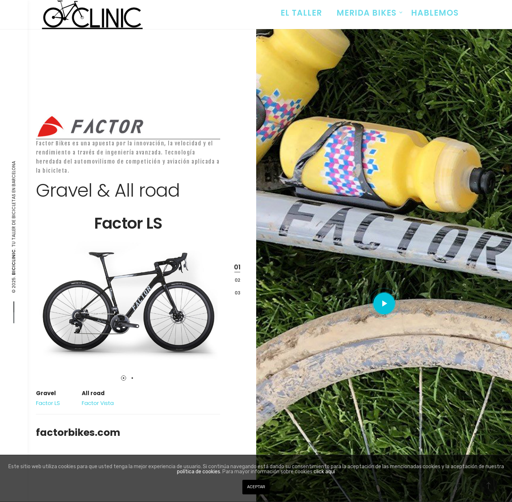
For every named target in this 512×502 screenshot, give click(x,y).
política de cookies (198, 472)
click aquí (324, 472)
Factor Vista (98, 403)
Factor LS (48, 403)
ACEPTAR (256, 487)
